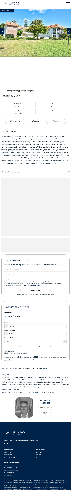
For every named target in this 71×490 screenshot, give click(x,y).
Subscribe (35, 290)
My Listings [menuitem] (8, 455)
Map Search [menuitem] (8, 452)
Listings (11, 392)
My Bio (45, 413)
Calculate (35, 346)
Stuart (28, 392)
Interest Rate (9, 338)
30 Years (8, 316)
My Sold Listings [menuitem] (9, 457)
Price (6, 323)
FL (17, 392)
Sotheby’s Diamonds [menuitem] (11, 470)
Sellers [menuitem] (38, 457)
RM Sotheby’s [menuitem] (8, 475)
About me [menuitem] (39, 452)
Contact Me (44, 407)
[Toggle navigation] (68, 3)
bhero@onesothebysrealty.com (26, 440)
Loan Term (8, 312)
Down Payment (9, 330)
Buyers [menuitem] (38, 455)
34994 (35, 392)
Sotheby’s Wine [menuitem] (9, 472)
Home (3, 392)
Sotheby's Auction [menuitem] (10, 467)
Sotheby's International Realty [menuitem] (15, 465)
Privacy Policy (35, 285)
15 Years (16, 316)
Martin (22, 392)
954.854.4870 (45, 403)
